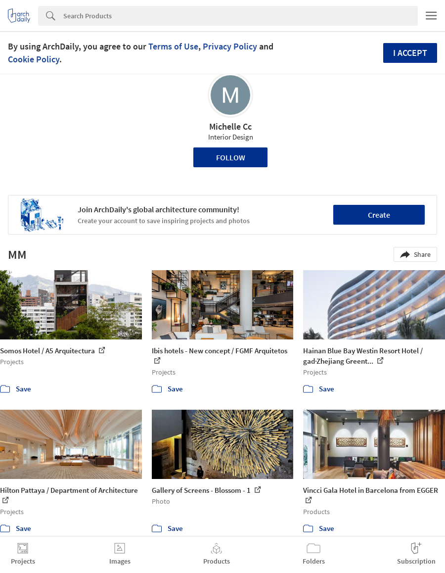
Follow (230, 157)
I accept (410, 52)
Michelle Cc (230, 126)
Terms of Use (173, 46)
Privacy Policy (230, 46)
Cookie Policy (33, 59)
